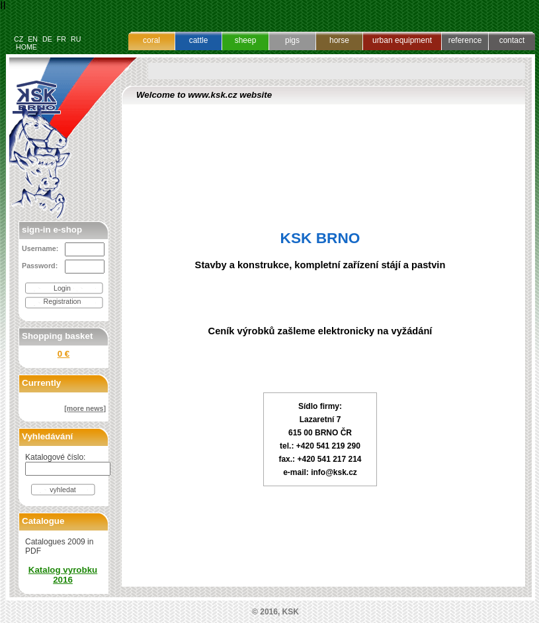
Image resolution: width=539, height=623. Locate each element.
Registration (62, 301)
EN (33, 39)
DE (47, 39)
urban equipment (402, 40)
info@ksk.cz (334, 472)
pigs (292, 40)
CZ (18, 39)
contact (512, 40)
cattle (198, 40)
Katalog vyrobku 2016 (62, 575)
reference (465, 40)
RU (76, 39)
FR (61, 39)
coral (151, 40)
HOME (26, 47)
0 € (64, 354)
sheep (246, 40)
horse (339, 40)
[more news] (85, 408)
